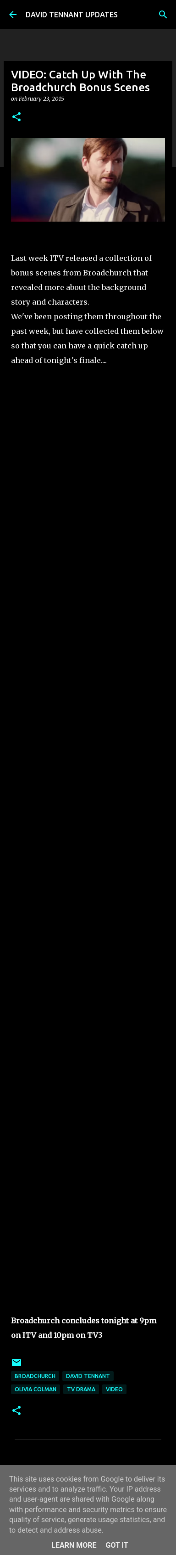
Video (114, 1389)
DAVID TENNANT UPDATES (72, 14)
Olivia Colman (35, 1389)
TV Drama (81, 1389)
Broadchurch (35, 1376)
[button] (16, 117)
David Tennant (88, 1376)
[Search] (163, 15)
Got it (116, 1545)
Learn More (73, 1545)
